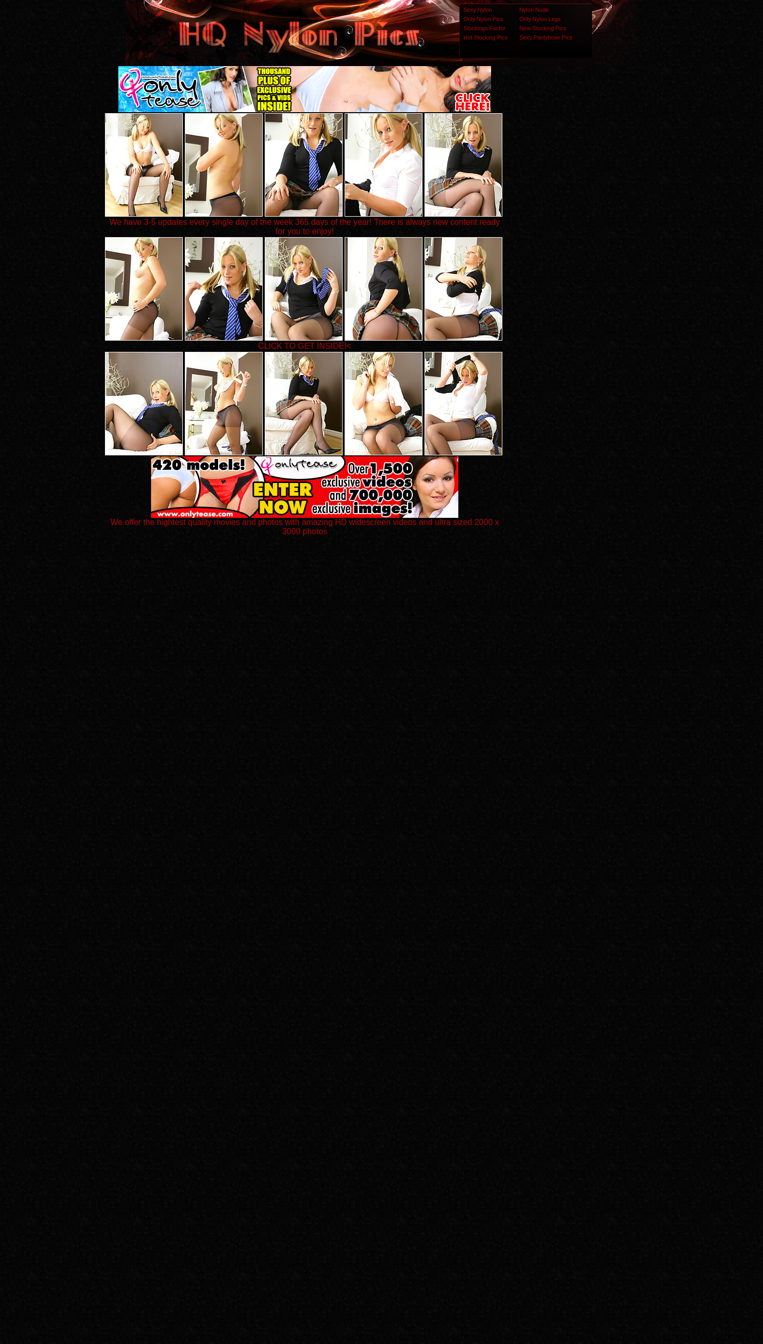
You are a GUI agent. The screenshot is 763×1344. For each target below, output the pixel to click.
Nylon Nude (533, 10)
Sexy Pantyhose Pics (545, 37)
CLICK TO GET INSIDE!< (304, 346)
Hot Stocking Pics (485, 37)
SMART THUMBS (399, 1141)
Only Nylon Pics (483, 19)
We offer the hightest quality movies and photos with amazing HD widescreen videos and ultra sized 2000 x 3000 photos (305, 523)
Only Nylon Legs (540, 19)
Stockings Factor (484, 28)
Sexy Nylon (477, 10)
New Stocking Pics (542, 28)
